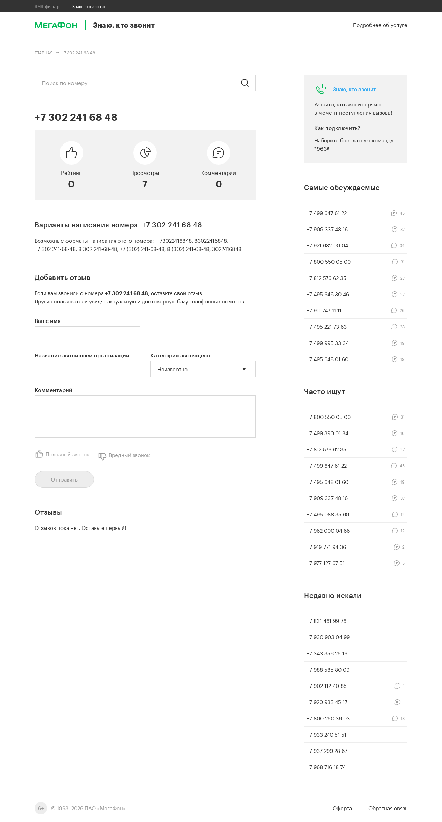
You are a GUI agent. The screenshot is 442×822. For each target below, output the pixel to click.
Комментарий (54, 389)
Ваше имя (48, 320)
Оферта (342, 808)
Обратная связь (387, 808)
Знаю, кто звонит (354, 89)
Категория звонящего (180, 355)
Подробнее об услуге (380, 25)
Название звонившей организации (82, 355)
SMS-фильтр (47, 6)
